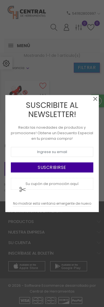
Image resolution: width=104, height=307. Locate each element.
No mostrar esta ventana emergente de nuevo (52, 203)
